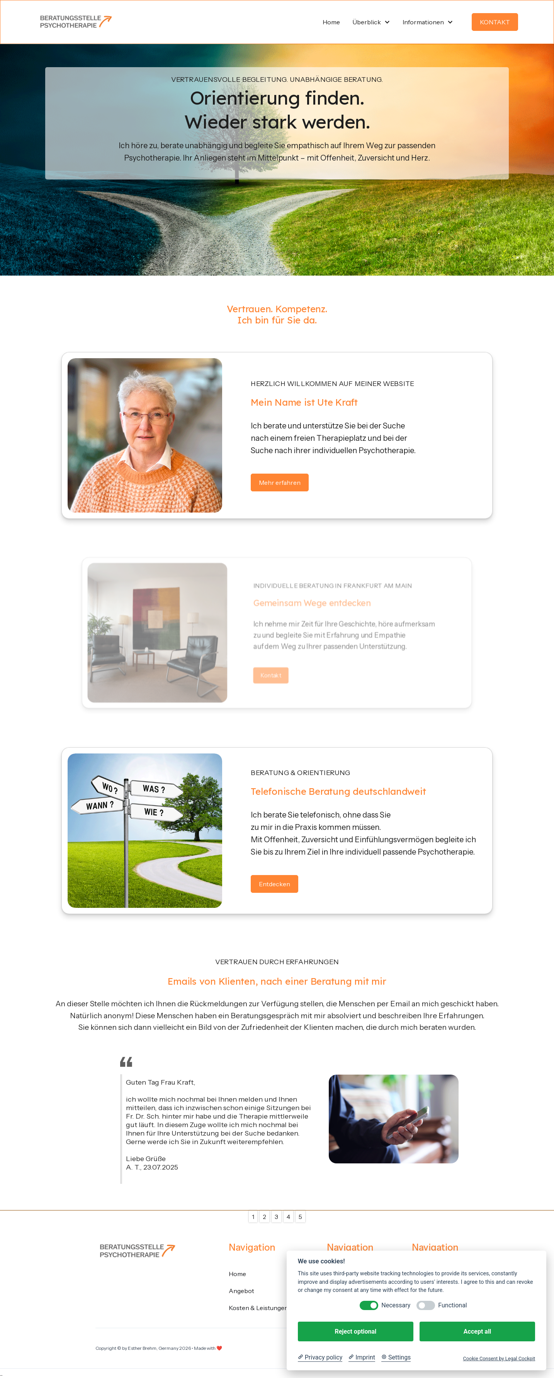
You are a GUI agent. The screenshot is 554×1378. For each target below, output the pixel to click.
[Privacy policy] (320, 1357)
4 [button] (288, 1217)
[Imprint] (361, 1357)
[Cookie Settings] (396, 1357)
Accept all (477, 1331)
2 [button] (264, 1217)
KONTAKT (495, 22)
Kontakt (271, 675)
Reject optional (355, 1331)
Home (237, 1274)
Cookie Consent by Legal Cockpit (499, 1358)
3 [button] (276, 1217)
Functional (452, 1305)
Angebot (241, 1291)
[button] (371, 22)
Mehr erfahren (280, 482)
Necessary (395, 1305)
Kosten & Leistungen (258, 1308)
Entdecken (274, 884)
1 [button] (253, 1217)
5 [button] (300, 1217)
